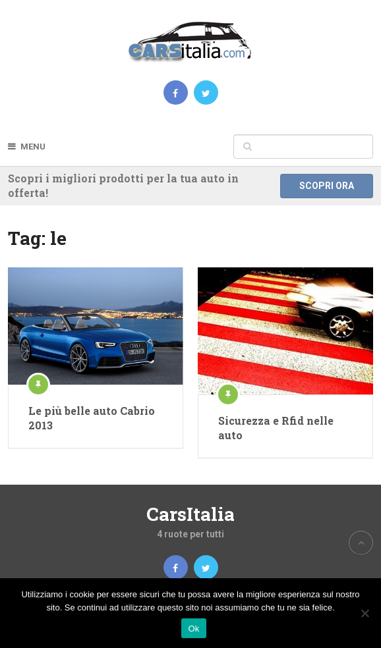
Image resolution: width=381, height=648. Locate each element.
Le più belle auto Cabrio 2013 (91, 418)
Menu (32, 146)
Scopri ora (326, 185)
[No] (364, 613)
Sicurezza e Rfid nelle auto (276, 428)
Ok (193, 629)
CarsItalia (190, 514)
